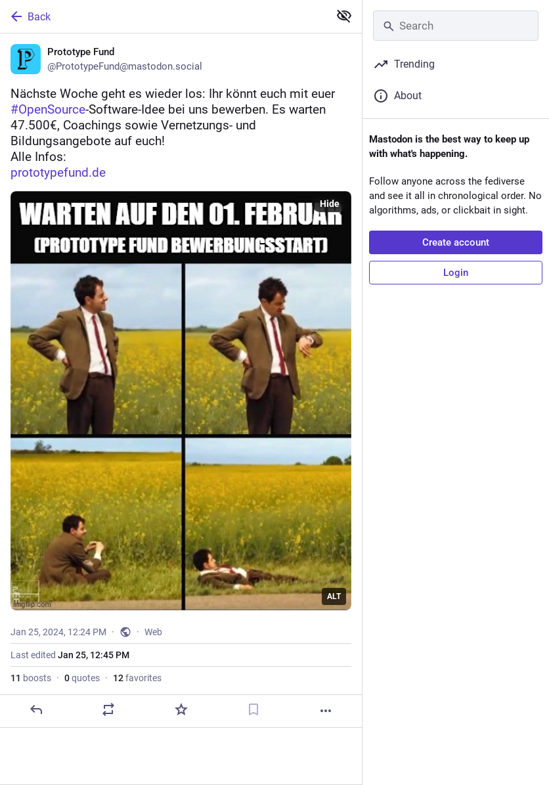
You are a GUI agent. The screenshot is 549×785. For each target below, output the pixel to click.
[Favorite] (181, 709)
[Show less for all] (344, 16)
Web (153, 632)
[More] (326, 711)
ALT (334, 596)
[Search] (455, 26)
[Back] (163, 16)
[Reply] (36, 709)
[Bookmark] (253, 709)
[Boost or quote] (108, 709)
